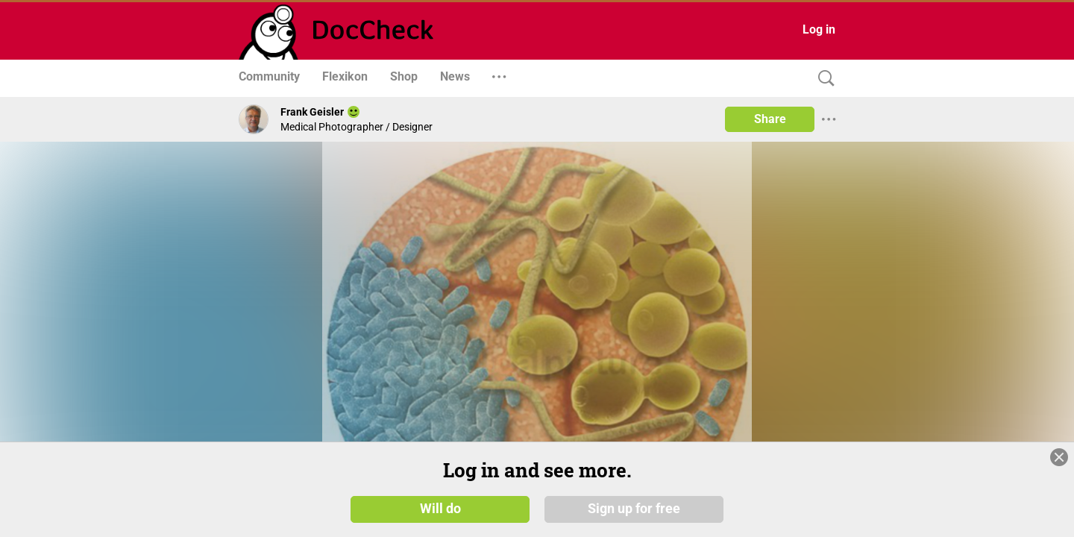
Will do (440, 508)
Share (770, 119)
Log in (819, 29)
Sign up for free (634, 508)
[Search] (822, 79)
